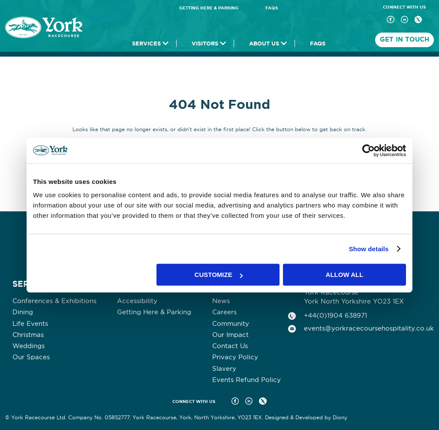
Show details (369, 249)
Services (146, 43)
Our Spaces (31, 357)
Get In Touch (404, 39)
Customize (219, 274)
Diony (340, 417)
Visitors (205, 43)
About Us (264, 43)
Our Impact (230, 335)
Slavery (224, 368)
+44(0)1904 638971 (335, 315)
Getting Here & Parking (208, 8)
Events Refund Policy (246, 380)
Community (230, 323)
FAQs (271, 8)
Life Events (30, 323)
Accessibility (137, 301)
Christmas (28, 335)
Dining (22, 312)
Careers (224, 312)
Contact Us (230, 346)
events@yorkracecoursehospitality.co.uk (369, 328)
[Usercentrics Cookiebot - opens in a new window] (368, 150)
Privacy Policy (235, 357)
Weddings (28, 346)
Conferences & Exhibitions (54, 301)
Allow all (345, 274)
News (221, 301)
